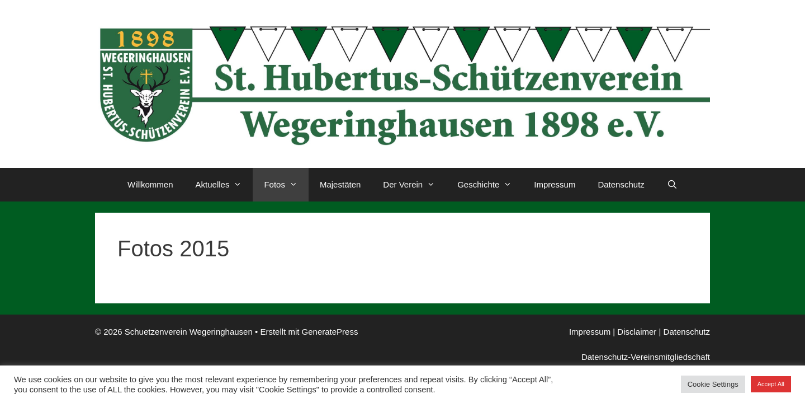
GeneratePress (330, 331)
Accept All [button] (770, 384)
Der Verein (414, 185)
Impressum (554, 184)
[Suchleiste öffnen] (672, 185)
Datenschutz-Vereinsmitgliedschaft (645, 357)
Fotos (286, 185)
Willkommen (150, 184)
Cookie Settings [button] (713, 384)
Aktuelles (224, 185)
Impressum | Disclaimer (612, 331)
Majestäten (340, 184)
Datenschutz (621, 184)
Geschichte (490, 185)
